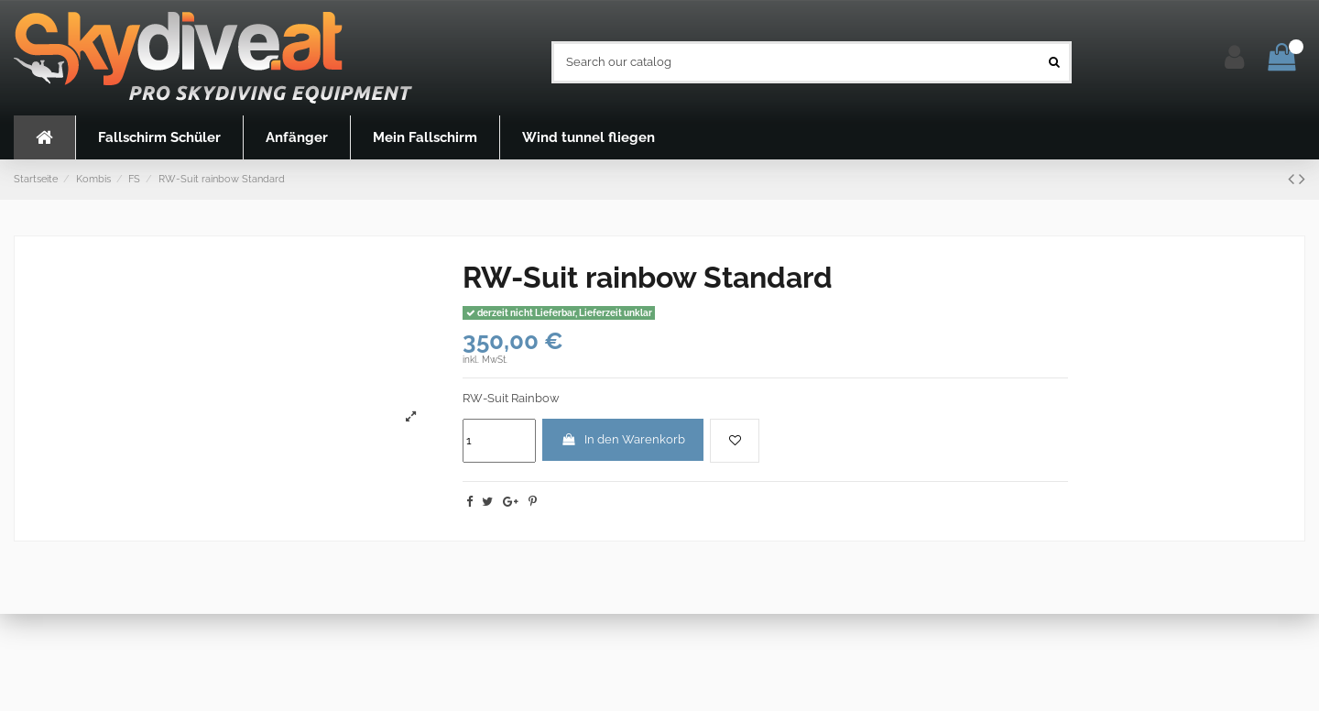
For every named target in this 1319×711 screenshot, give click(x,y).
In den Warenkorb (623, 439)
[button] (159, 137)
